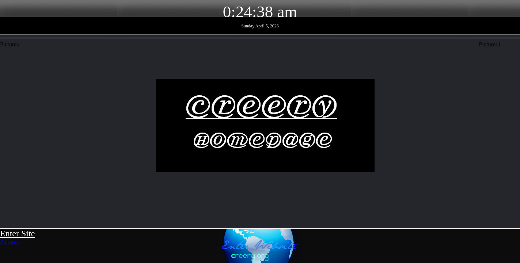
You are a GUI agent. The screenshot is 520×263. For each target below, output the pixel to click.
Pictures (9, 242)
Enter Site (17, 233)
